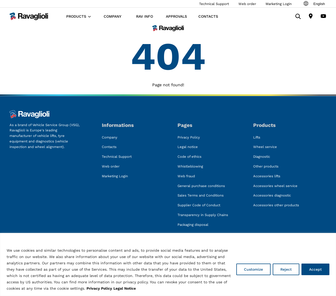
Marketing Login (279, 4)
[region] (168, 264)
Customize (253, 269)
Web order (247, 4)
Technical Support (214, 4)
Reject (286, 269)
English (314, 3)
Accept (315, 269)
